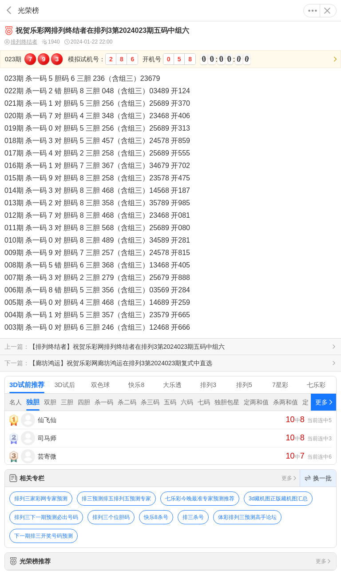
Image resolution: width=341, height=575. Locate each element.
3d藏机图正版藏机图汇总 (278, 498)
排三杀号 (193, 517)
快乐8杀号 (156, 517)
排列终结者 (20, 42)
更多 (312, 10)
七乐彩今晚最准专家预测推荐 (199, 498)
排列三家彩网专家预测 (40, 498)
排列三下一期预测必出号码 (46, 517)
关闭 (327, 10)
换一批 (318, 478)
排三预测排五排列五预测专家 (116, 498)
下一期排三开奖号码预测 (43, 536)
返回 (9, 10)
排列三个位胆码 (111, 517)
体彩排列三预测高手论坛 (247, 517)
